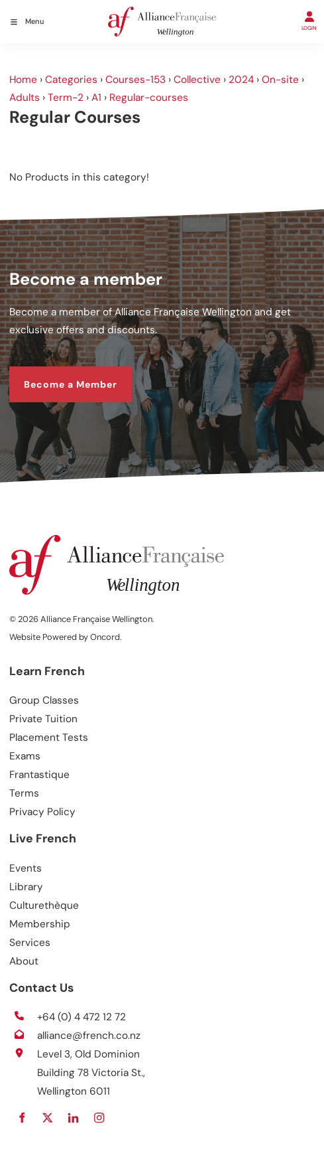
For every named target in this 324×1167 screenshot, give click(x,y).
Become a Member (56, 374)
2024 (241, 79)
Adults (24, 97)
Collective (197, 79)
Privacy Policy (42, 811)
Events (25, 868)
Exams (24, 756)
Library (26, 887)
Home (23, 79)
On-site (280, 79)
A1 (96, 97)
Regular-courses (148, 97)
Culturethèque (44, 905)
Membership (39, 924)
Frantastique (39, 774)
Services (29, 942)
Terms (24, 793)
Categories (71, 79)
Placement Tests (48, 737)
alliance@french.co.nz (88, 1035)
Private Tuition (43, 719)
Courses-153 (135, 79)
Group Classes (44, 700)
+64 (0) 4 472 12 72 (81, 1017)
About (23, 961)
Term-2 (65, 97)
